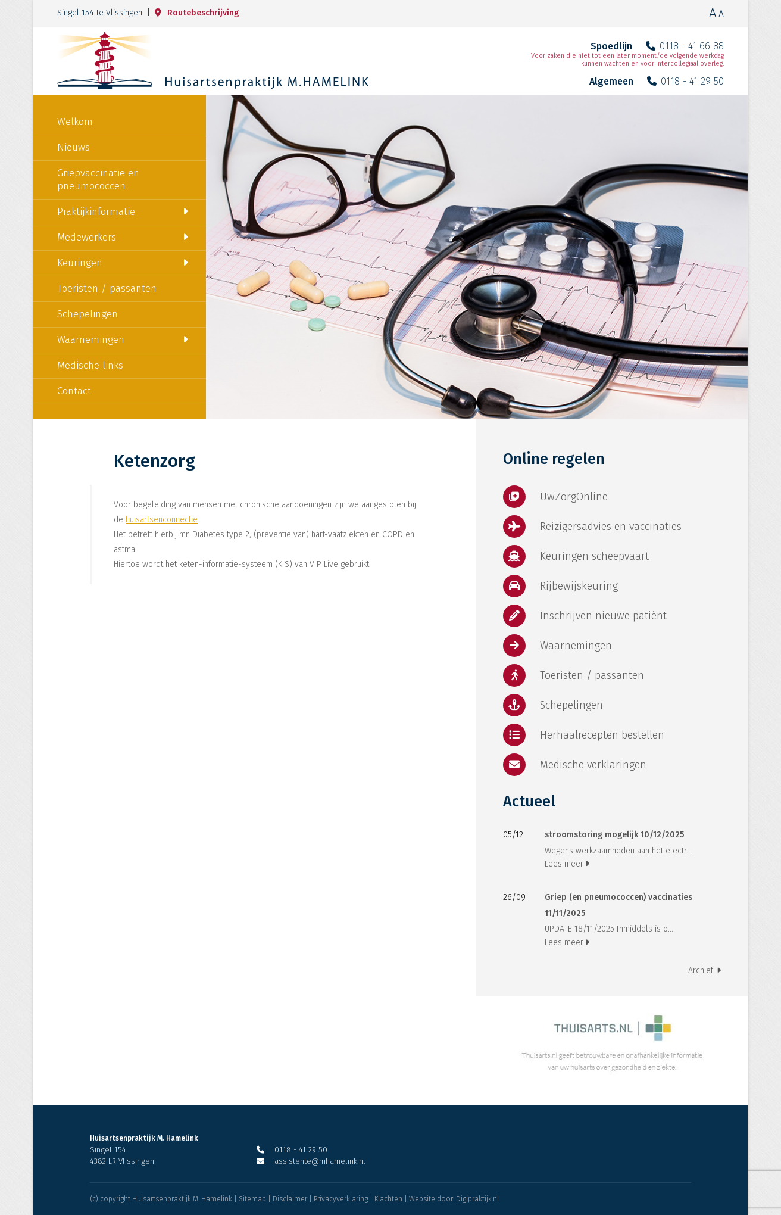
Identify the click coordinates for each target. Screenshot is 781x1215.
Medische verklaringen (574, 764)
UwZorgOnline (555, 496)
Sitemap (252, 1199)
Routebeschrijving (197, 13)
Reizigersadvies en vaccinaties (592, 526)
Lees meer (567, 864)
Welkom (75, 122)
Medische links (90, 365)
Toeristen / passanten (107, 288)
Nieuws (73, 147)
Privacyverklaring (341, 1199)
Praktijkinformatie (96, 211)
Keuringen (79, 263)
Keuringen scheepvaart (576, 556)
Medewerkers (86, 237)
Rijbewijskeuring (560, 586)
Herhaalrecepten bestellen (583, 735)
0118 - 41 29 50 (685, 81)
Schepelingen (87, 314)
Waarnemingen (90, 340)
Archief (704, 970)
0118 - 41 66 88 (685, 46)
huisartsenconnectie (162, 520)
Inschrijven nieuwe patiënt (585, 615)
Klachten (388, 1199)
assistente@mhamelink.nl (311, 1161)
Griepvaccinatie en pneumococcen (98, 179)
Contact (74, 391)
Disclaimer (290, 1199)
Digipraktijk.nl (477, 1199)
